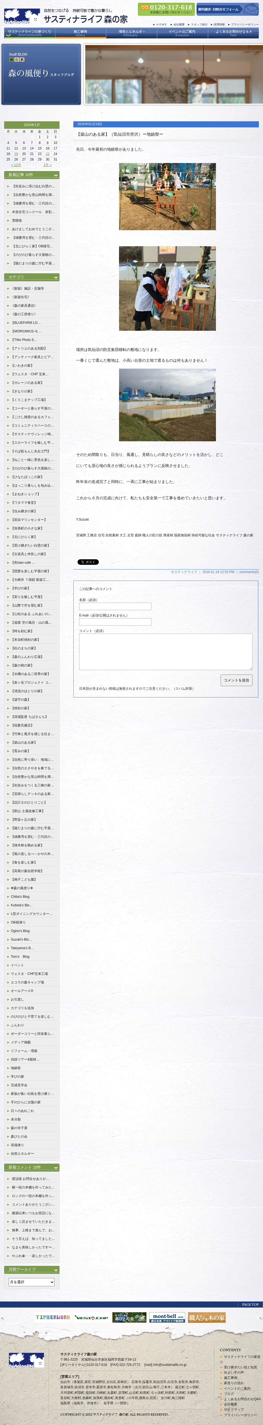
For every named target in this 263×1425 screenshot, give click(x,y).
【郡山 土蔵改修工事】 (28, 811)
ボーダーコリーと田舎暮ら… (32, 1034)
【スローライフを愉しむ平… (32, 443)
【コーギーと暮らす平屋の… (32, 408)
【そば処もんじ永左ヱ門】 (31, 451)
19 (16, 154)
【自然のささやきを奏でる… (32, 768)
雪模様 (17, 220)
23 (47, 154)
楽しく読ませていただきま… (33, 1222)
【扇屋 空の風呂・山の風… (31, 622)
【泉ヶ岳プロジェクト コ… (31, 682)
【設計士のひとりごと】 (29, 802)
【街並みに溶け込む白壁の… (33, 186)
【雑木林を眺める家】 (27, 845)
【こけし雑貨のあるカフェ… (32, 417)
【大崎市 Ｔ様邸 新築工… (30, 580)
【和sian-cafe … (23, 563)
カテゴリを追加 (22, 1008)
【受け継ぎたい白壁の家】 (31, 545)
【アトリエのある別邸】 (29, 348)
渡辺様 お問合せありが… (30, 1179)
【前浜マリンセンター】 (29, 520)
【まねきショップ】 (26, 494)
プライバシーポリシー (245, 24)
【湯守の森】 (21, 700)
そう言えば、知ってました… (33, 1239)
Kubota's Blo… (22, 905)
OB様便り (18, 922)
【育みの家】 (21, 751)
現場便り (17, 1145)
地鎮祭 (16, 1068)
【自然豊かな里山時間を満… (33, 195)
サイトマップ (234, 1409)
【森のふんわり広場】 (27, 657)
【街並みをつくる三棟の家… (32, 785)
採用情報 (219, 24)
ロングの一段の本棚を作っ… (33, 1196)
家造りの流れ (234, 1383)
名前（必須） (89, 600)
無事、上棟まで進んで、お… (33, 1230)
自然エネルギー (22, 1154)
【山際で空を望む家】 (27, 605)
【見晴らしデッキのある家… (32, 794)
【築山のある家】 (24, 742)
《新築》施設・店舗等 (27, 288)
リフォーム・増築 (24, 1051)
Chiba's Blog (20, 897)
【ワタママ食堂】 (24, 503)
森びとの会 (19, 1136)
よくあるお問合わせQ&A (242, 1399)
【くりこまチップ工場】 (29, 400)
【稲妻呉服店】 (22, 725)
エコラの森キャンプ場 (27, 982)
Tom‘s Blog (20, 957)
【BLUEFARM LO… (26, 323)
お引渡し (17, 999)
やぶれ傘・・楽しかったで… (33, 1256)
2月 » (48, 165)
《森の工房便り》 (24, 314)
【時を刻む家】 (22, 631)
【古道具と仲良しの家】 (29, 554)
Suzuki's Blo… (21, 939)
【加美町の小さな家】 (27, 528)
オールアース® (22, 991)
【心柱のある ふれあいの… (31, 614)
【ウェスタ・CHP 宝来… (29, 374)
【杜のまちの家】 (24, 648)
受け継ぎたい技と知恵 (240, 1367)
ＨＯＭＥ (161, 24)
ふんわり (17, 1025)
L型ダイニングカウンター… (32, 914)
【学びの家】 (21, 588)
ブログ (229, 1394)
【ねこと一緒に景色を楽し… (32, 460)
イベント (17, 965)
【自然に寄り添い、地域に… (32, 760)
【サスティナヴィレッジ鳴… (32, 434)
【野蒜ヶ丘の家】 (24, 820)
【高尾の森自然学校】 (27, 871)
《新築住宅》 (21, 297)
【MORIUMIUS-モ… (26, 331)
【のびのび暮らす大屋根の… (33, 255)
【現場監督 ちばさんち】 (29, 717)
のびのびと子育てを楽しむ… (32, 1017)
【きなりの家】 (22, 391)
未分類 (16, 1119)
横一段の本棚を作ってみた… (33, 1187)
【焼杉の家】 (21, 708)
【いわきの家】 (22, 366)
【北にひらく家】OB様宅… (32, 246)
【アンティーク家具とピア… (32, 357)
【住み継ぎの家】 (24, 511)
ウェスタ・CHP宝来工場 (29, 974)
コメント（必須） (92, 631)
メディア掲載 (21, 1042)
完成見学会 (19, 1085)
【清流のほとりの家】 (27, 691)
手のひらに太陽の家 (26, 1102)
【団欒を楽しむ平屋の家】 (31, 571)
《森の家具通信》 (24, 306)
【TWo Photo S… (24, 340)
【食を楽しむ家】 (24, 862)
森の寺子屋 (19, 1128)
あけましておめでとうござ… (33, 229)
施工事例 (230, 1378)
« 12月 (16, 165)
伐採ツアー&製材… (25, 1059)
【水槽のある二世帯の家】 (31, 674)
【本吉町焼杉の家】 (26, 640)
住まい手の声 (234, 1372)
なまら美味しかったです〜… (33, 1247)
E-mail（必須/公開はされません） (104, 615)
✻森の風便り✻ (22, 888)
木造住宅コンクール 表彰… (33, 212)
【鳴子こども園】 (24, 879)
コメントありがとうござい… (33, 1204)
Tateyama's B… (22, 948)
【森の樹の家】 (22, 665)
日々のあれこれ (22, 1111)
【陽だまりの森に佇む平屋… (33, 263)
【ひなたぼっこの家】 (27, 477)
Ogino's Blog (20, 931)
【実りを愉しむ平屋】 (27, 597)
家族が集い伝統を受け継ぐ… (32, 1094)
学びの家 (17, 1076)
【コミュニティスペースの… (32, 425)
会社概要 (179, 24)
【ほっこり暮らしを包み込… (32, 485)
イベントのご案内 (237, 1388)
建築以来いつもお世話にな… (33, 1213)
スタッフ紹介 (199, 24)
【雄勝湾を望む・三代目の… (33, 203)
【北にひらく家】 (24, 537)
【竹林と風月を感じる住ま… (32, 734)
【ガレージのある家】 (27, 383)
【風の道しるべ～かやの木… (32, 854)
